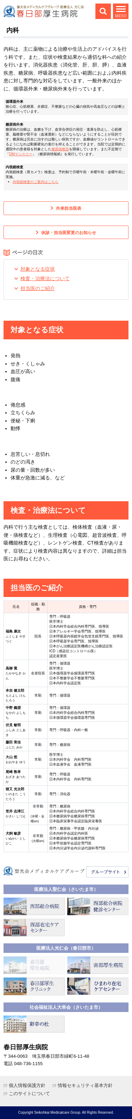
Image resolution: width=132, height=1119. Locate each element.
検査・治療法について (45, 278)
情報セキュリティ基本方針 (85, 1085)
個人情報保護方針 (27, 1085)
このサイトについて (29, 1093)
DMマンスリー (20, 154)
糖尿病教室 (60, 149)
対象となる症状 (37, 269)
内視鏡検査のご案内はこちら (35, 182)
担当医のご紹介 (37, 288)
